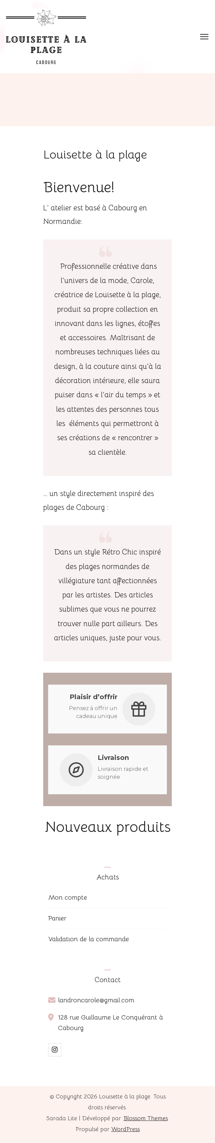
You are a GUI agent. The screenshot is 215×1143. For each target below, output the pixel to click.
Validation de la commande (88, 939)
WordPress (125, 1129)
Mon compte (67, 897)
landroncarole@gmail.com (96, 1000)
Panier (57, 918)
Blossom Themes (146, 1118)
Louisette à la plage (124, 1096)
